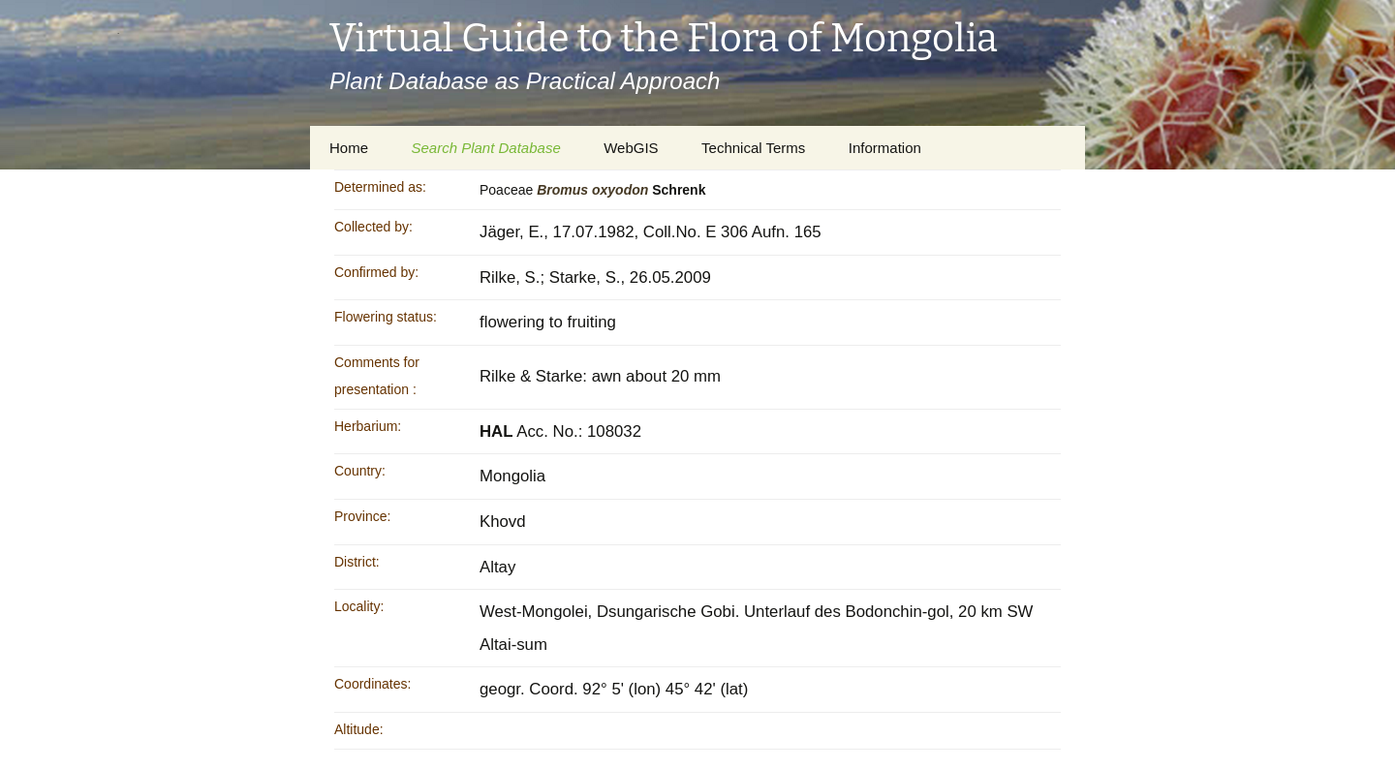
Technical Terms (753, 147)
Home (348, 147)
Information (885, 147)
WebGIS (631, 147)
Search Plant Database (485, 147)
